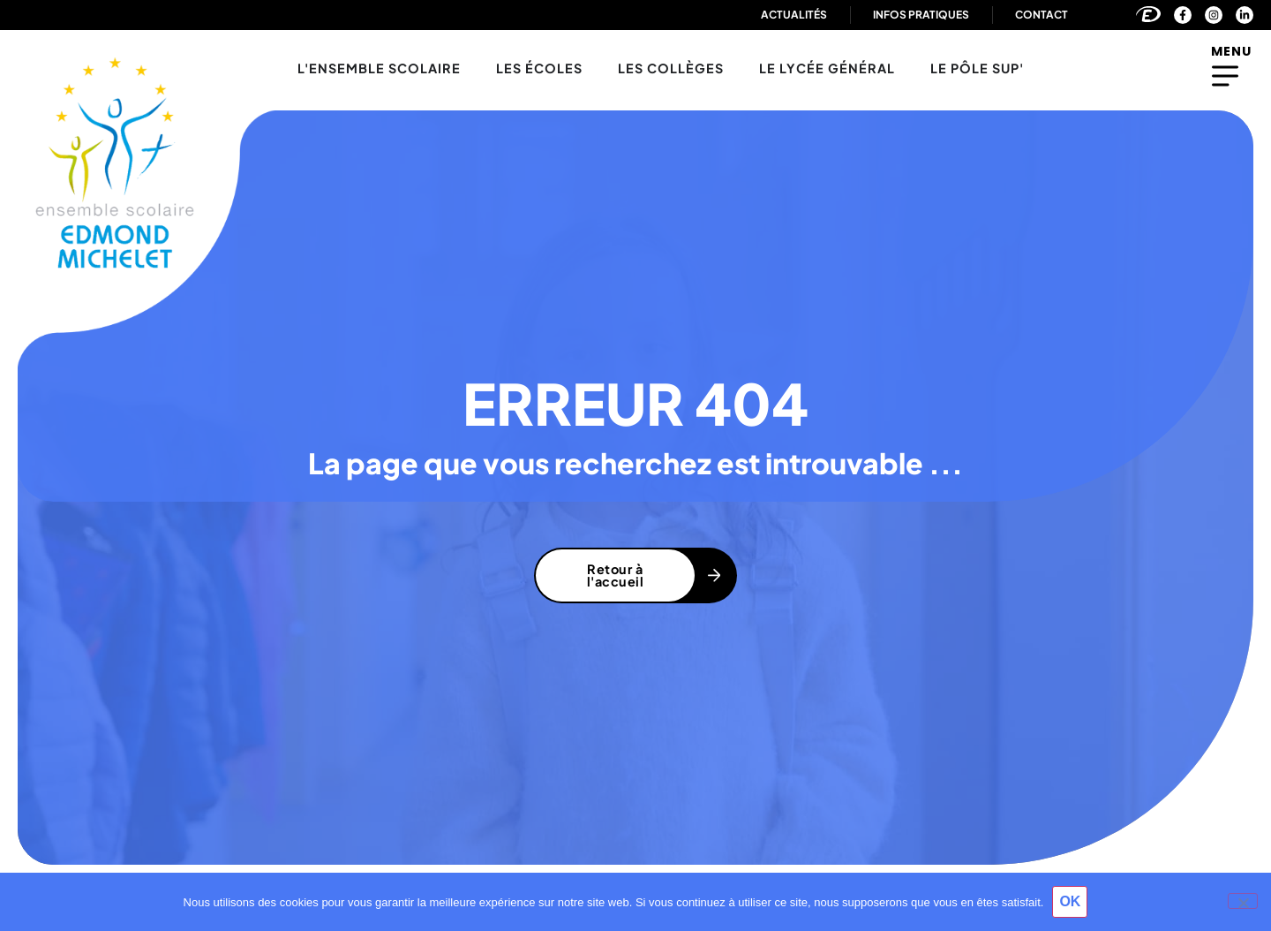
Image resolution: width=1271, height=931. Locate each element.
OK (1069, 901)
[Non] (1243, 901)
